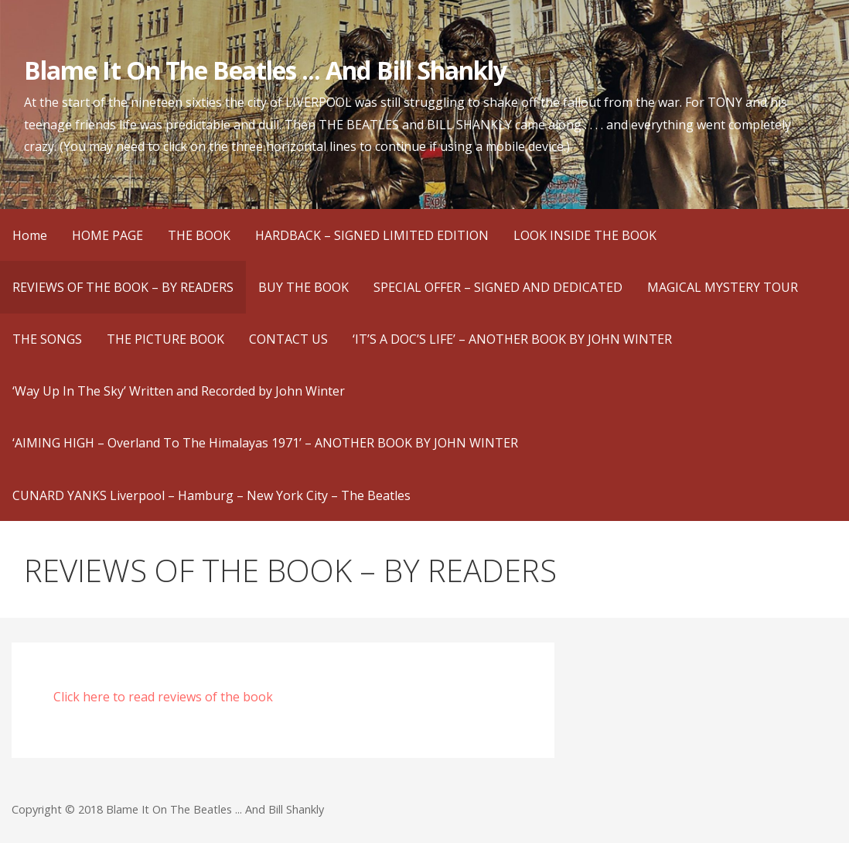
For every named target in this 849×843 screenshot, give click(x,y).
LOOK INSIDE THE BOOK (584, 235)
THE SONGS (47, 339)
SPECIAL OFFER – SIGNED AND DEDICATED (497, 287)
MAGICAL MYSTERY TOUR (722, 287)
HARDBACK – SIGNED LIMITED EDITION (372, 235)
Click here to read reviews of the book (163, 696)
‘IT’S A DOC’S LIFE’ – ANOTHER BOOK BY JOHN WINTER (512, 339)
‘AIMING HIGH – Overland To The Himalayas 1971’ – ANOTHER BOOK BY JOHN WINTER (265, 442)
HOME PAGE (107, 235)
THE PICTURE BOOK (165, 339)
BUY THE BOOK (303, 287)
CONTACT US (288, 339)
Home (29, 235)
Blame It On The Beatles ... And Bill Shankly (265, 70)
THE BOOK (199, 235)
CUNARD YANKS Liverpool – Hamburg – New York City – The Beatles (211, 495)
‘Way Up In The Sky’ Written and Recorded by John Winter (178, 390)
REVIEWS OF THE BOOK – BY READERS (123, 287)
